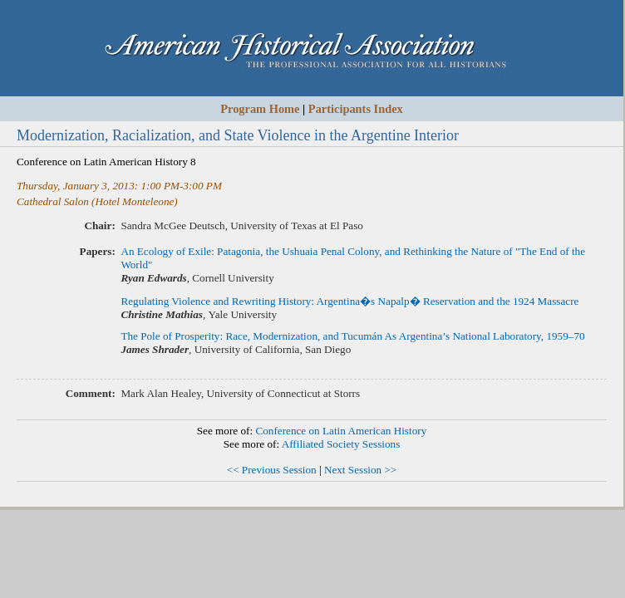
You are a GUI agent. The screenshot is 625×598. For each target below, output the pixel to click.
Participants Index (355, 108)
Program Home (259, 108)
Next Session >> (360, 469)
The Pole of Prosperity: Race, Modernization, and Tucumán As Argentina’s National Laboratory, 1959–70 (352, 336)
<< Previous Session (272, 469)
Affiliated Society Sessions (341, 444)
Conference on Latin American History (340, 430)
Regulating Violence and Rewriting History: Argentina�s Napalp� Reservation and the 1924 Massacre (349, 301)
